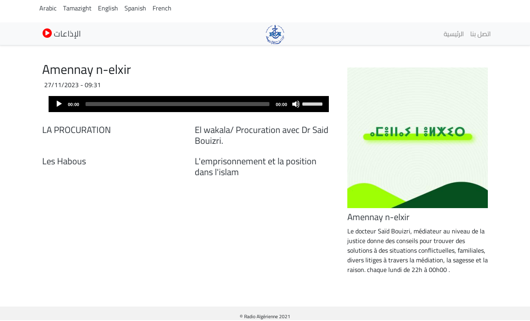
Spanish (135, 8)
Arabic (48, 8)
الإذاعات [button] (62, 33)
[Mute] (296, 104)
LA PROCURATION (76, 129)
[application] (189, 104)
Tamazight (77, 8)
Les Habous (64, 161)
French (162, 8)
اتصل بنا (480, 34)
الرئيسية (454, 34)
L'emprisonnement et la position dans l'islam (255, 166)
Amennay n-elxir (378, 217)
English (108, 8)
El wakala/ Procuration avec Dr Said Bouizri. (261, 135)
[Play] (59, 104)
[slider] (177, 104)
